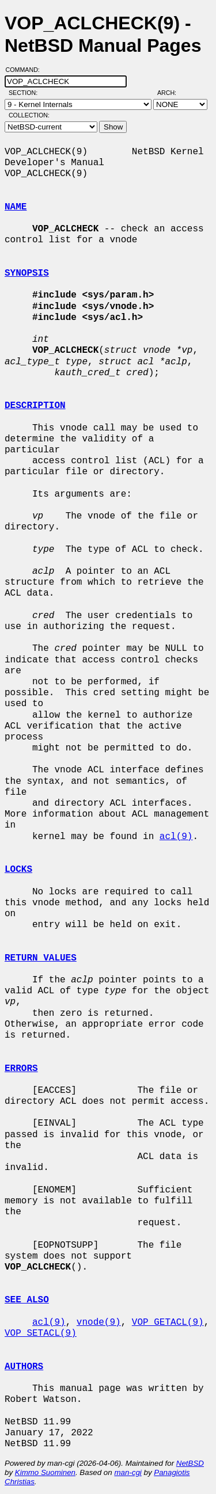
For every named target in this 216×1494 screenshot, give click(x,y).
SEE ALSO (27, 1300)
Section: (26, 92)
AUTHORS (24, 1366)
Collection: (29, 115)
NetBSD (190, 1463)
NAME (15, 207)
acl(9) (176, 836)
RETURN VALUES (41, 958)
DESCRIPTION (35, 405)
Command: (26, 69)
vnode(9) (99, 1322)
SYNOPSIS (27, 273)
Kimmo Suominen (45, 1472)
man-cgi (127, 1472)
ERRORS (21, 1068)
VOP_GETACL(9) (168, 1322)
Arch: (172, 92)
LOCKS (18, 869)
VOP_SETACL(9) (41, 1333)
